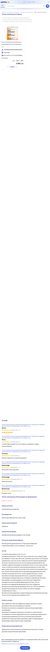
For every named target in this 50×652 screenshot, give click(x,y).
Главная (4, 12)
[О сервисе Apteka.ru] (48, 2)
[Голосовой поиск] (43, 6)
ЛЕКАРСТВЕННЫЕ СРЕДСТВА (13, 12)
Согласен (25, 648)
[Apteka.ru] (5, 2)
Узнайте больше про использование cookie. (15, 644)
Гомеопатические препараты (26, 12)
